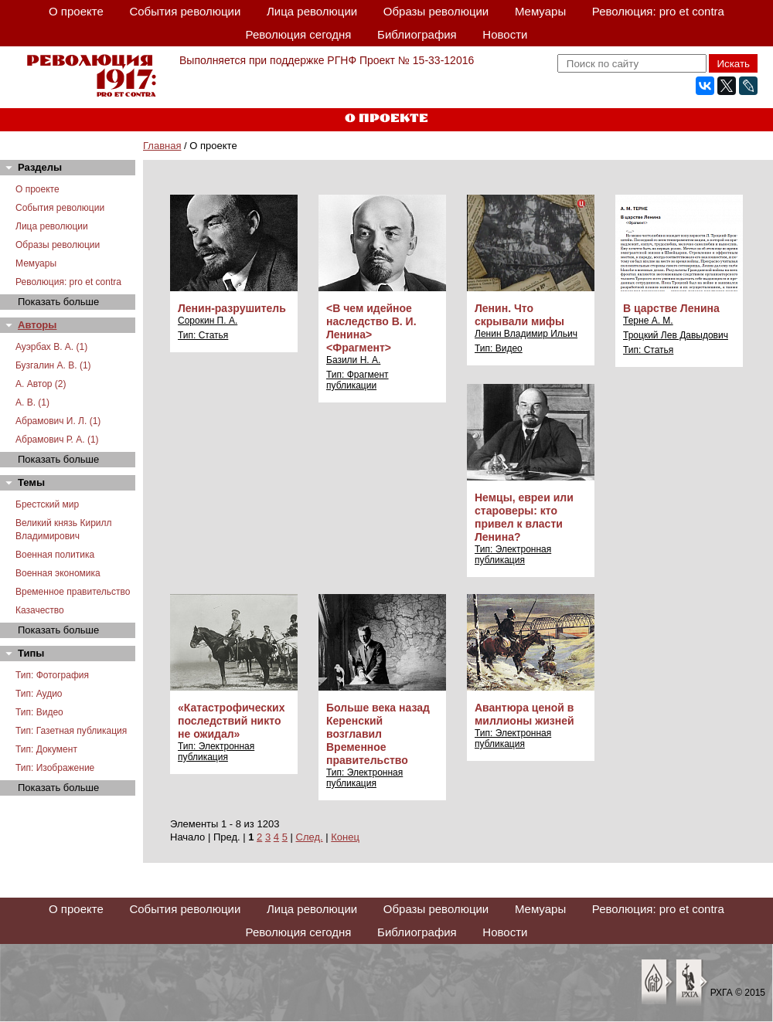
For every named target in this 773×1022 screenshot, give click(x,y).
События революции (184, 11)
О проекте (76, 11)
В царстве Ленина (671, 308)
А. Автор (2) (40, 384)
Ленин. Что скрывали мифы (519, 315)
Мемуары (540, 11)
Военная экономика (57, 573)
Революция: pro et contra (658, 11)
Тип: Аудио (39, 693)
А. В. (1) (32, 402)
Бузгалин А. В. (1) (53, 365)
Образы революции (436, 11)
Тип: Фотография (52, 675)
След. (309, 837)
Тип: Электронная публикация (513, 554)
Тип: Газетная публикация (71, 730)
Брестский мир (47, 504)
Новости (504, 34)
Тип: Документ (46, 749)
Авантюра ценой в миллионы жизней (524, 714)
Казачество (39, 610)
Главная (162, 145)
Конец (345, 837)
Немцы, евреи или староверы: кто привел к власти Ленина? (524, 517)
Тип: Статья (203, 335)
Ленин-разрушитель (232, 308)
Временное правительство (72, 591)
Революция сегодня (299, 34)
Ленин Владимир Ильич (526, 333)
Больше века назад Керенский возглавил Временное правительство (378, 733)
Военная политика (54, 554)
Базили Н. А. (353, 360)
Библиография (417, 34)
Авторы (37, 325)
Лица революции (312, 11)
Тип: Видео (39, 712)
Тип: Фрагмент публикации (357, 380)
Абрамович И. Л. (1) (57, 421)
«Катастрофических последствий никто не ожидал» (231, 720)
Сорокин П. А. (207, 320)
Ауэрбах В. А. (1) (51, 346)
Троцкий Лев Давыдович (675, 335)
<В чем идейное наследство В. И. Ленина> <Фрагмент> (371, 328)
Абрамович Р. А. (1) (57, 439)
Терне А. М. (648, 320)
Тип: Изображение (54, 767)
